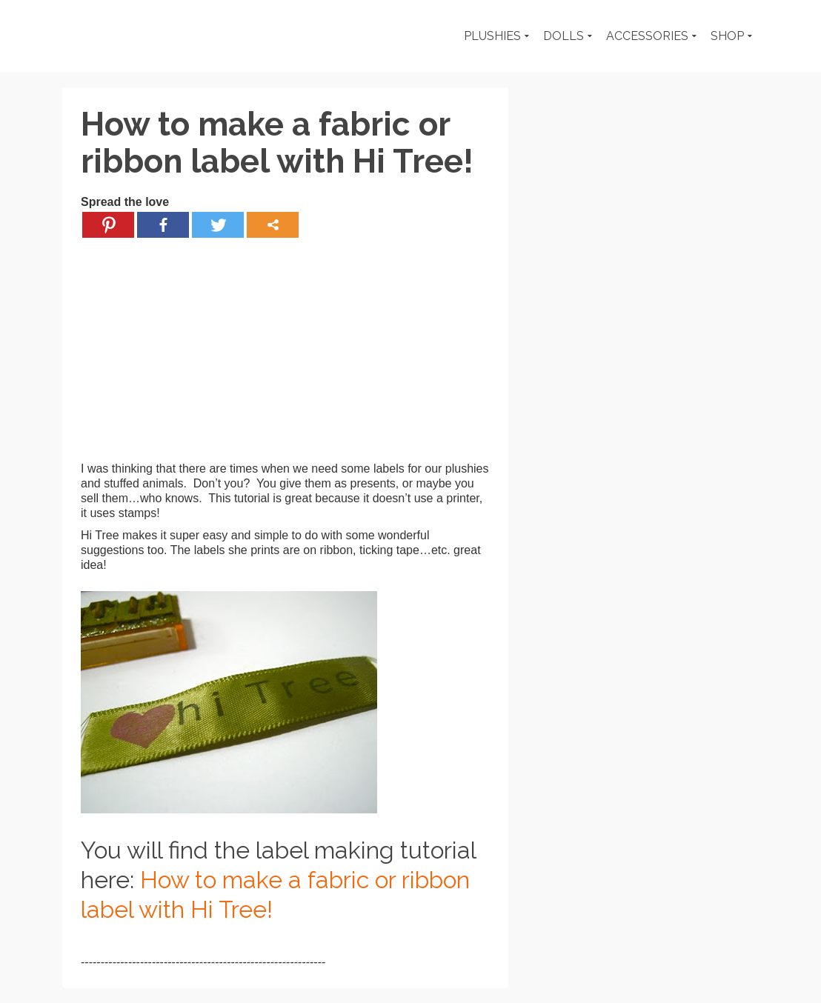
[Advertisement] (285, 357)
